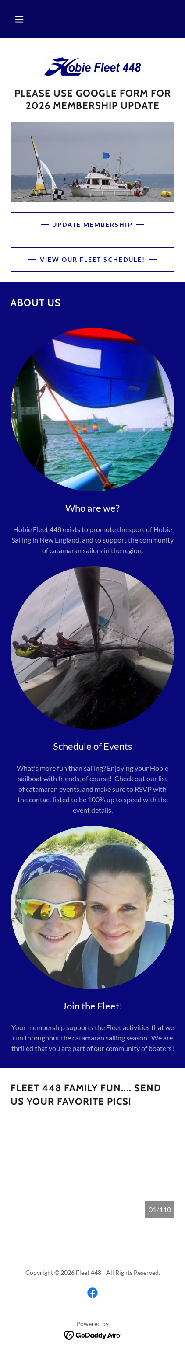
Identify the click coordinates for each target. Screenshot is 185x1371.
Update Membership (92, 224)
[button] (19, 19)
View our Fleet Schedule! (92, 259)
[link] (92, 66)
